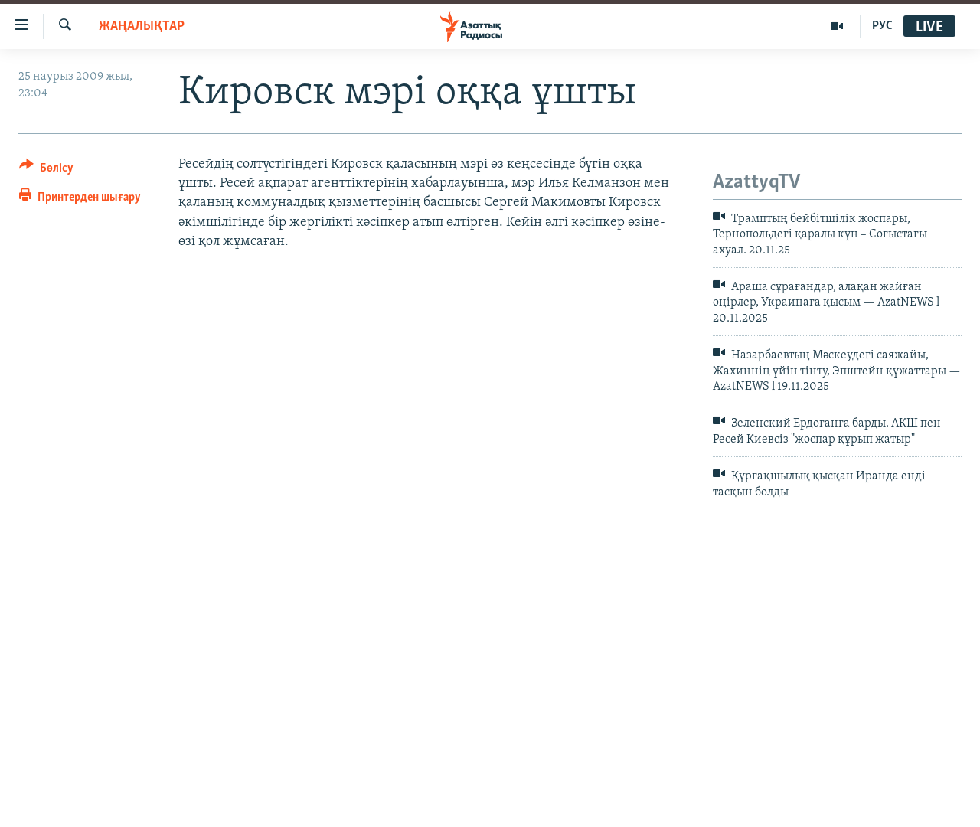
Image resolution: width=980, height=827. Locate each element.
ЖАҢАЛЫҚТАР (142, 26)
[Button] (46, 170)
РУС (882, 26)
